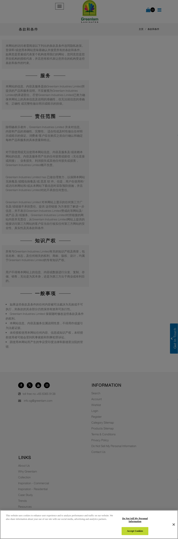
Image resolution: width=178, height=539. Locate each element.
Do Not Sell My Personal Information (135, 520)
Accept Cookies (135, 531)
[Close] (173, 524)
